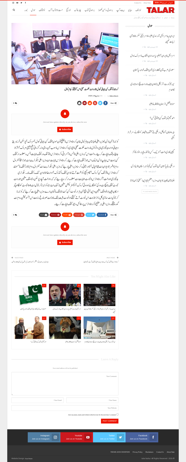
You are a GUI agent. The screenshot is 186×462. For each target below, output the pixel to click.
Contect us (137, 2)
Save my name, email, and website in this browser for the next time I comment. (92, 413)
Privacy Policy (138, 450)
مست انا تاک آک (55, 10)
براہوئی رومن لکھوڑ (105, 10)
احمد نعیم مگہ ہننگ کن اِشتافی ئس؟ (162, 118)
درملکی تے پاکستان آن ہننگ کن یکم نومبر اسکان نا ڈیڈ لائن (153, 166)
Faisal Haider (29, 457)
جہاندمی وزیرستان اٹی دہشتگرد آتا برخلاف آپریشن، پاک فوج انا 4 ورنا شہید (30, 260)
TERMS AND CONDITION (120, 450)
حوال (33, 10)
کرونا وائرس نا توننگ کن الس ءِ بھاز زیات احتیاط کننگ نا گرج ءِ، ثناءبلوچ (101, 260)
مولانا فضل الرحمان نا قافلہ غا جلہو (162, 104)
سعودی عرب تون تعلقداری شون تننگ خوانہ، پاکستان (154, 70)
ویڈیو (130, 10)
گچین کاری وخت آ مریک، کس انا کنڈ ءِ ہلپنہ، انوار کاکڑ (153, 152)
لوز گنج (68, 10)
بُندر (25, 10)
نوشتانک (42, 10)
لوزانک (138, 10)
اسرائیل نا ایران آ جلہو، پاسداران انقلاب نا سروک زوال (152, 55)
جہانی (113, 284)
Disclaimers (149, 450)
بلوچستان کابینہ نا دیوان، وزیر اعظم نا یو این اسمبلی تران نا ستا (152, 180)
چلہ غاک (77, 10)
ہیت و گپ (120, 10)
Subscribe (66, 129)
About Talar (147, 2)
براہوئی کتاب (90, 10)
